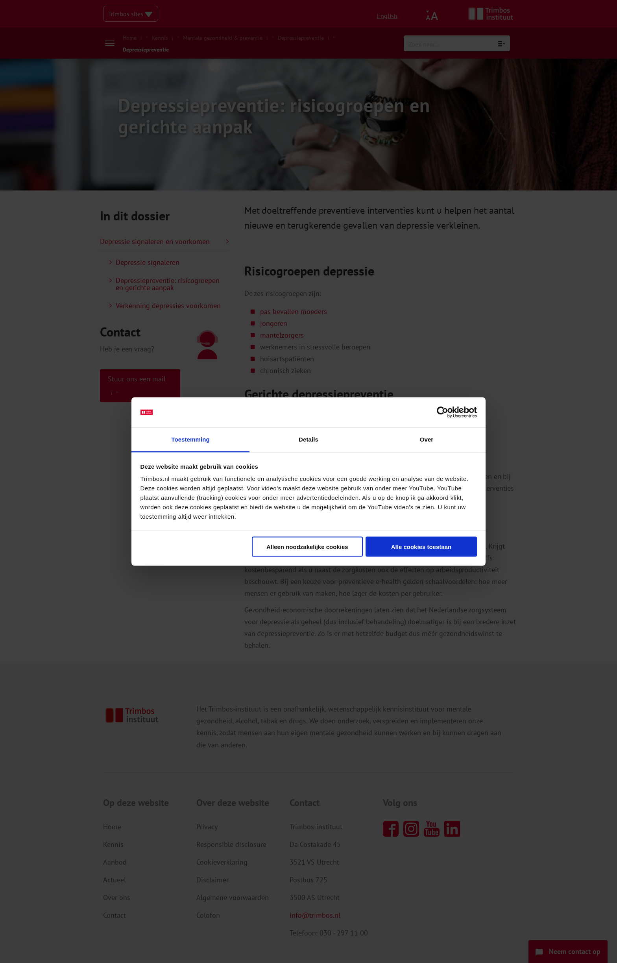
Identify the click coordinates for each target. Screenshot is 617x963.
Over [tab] (427, 439)
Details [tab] (308, 439)
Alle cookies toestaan (421, 546)
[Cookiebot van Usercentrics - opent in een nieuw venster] (442, 412)
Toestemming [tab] (190, 439)
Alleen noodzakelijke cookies (307, 546)
